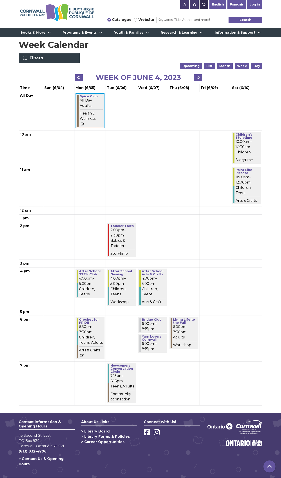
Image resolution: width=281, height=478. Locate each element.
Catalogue (121, 20)
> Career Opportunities (102, 442)
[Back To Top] (269, 466)
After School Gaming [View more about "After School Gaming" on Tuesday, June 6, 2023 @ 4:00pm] (121, 273)
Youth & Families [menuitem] (129, 32)
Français (237, 4)
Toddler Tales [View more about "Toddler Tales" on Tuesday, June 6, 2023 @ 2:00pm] (122, 225)
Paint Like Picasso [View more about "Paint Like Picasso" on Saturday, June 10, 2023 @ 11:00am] (244, 171)
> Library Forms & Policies (105, 436)
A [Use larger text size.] (194, 4)
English (218, 4)
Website (146, 20)
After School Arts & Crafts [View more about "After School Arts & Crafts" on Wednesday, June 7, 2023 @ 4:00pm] (152, 273)
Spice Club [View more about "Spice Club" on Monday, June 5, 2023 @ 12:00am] (89, 96)
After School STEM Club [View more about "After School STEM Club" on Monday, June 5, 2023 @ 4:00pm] (90, 273)
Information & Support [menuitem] (235, 32)
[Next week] (198, 77)
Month (224, 66)
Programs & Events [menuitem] (80, 32)
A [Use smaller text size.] (185, 4)
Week (242, 66)
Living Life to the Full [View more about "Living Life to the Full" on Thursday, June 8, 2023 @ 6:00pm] (184, 321)
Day (257, 66)
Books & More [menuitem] (32, 32)
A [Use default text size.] (204, 4)
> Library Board (95, 431)
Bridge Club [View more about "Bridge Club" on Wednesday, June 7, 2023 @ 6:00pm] (152, 319)
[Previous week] (79, 77)
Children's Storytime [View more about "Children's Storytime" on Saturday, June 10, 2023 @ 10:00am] (244, 136)
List (209, 66)
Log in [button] (255, 4)
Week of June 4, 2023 (138, 77)
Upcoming (191, 66)
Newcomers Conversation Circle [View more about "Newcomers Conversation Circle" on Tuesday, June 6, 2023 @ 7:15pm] (121, 368)
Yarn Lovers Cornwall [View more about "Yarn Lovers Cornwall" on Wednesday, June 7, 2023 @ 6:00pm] (151, 338)
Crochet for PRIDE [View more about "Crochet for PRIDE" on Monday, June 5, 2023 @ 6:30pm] (89, 321)
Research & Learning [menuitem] (179, 32)
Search (245, 20)
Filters (37, 58)
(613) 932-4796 (33, 451)
